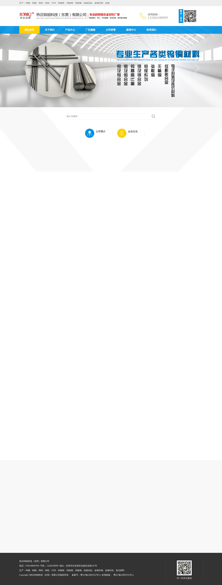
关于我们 (50, 29)
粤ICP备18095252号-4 (90, 575)
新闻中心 (131, 29)
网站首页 (29, 29)
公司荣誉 (111, 29)
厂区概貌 (90, 29)
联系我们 (151, 29)
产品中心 (70, 29)
